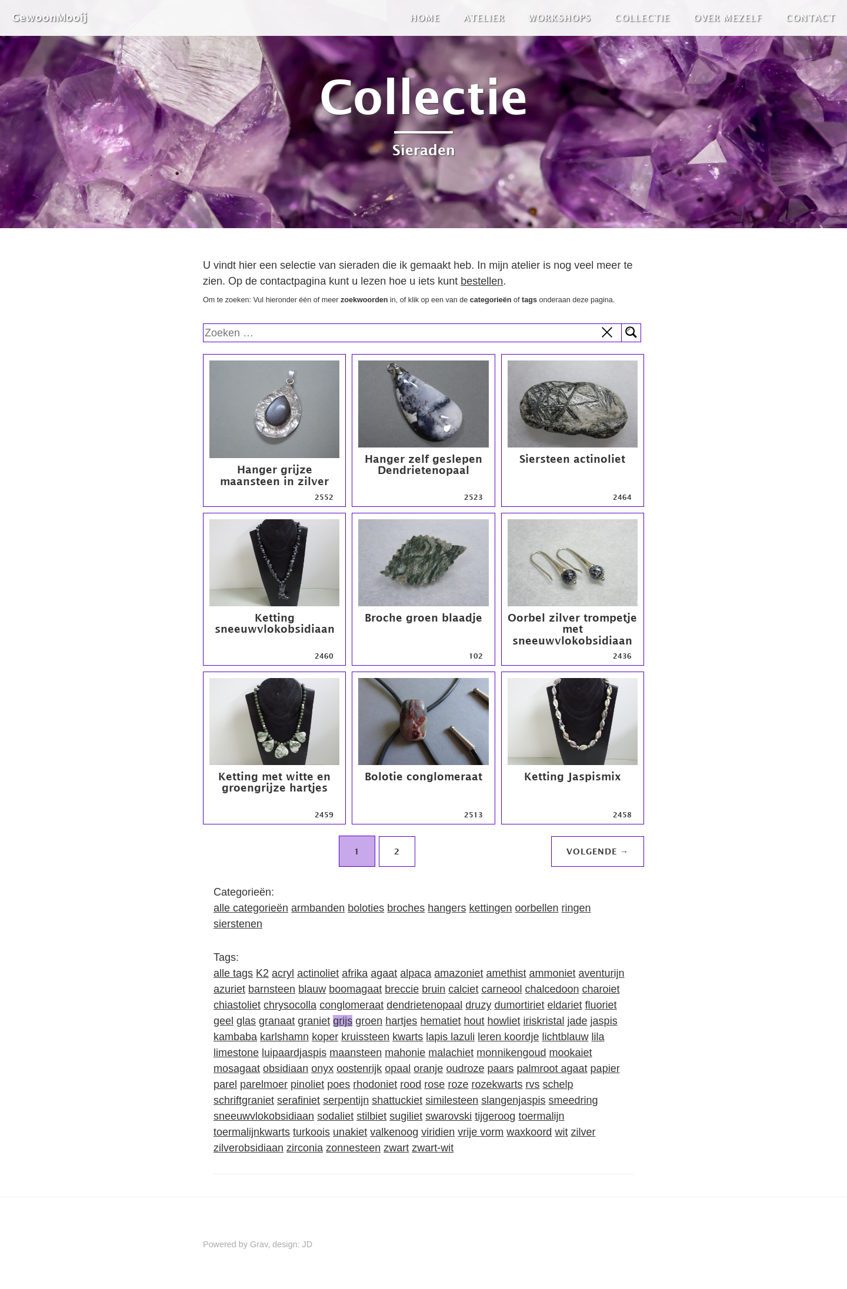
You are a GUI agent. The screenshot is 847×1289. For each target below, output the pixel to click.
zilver (583, 1132)
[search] (412, 332)
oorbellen (536, 908)
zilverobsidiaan (249, 1148)
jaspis (604, 1021)
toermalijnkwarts (252, 1132)
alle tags (233, 973)
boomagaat (355, 989)
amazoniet (458, 973)
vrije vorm (480, 1132)
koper (325, 1037)
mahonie (405, 1052)
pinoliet (307, 1084)
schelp (557, 1084)
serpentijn (346, 1100)
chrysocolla (290, 1005)
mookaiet (570, 1052)
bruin (433, 989)
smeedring (573, 1100)
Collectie (642, 17)
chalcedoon (552, 989)
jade (578, 1021)
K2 (262, 973)
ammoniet (552, 973)
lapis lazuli (450, 1037)
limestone (236, 1052)
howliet (504, 1021)
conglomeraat (351, 1005)
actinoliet (318, 973)
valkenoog (394, 1132)
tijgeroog (495, 1116)
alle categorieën (251, 908)
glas (246, 1021)
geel (224, 1021)
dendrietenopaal (424, 1005)
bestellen (482, 281)
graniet (314, 1021)
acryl (283, 973)
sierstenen (238, 924)
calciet (463, 989)
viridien (438, 1132)
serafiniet (298, 1100)
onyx (322, 1068)
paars (500, 1068)
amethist (506, 973)
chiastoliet (237, 1005)
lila (597, 1037)
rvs (532, 1084)
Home (425, 17)
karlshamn (284, 1037)
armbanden (318, 908)
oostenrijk (359, 1068)
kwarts (407, 1037)
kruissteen (365, 1037)
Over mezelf (727, 17)
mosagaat (237, 1068)
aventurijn (602, 973)
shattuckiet (397, 1100)
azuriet (229, 989)
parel (225, 1084)
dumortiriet (519, 1005)
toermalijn (541, 1116)
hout (473, 1021)
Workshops (559, 17)
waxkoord (529, 1132)
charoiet (601, 989)
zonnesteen (353, 1148)
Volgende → (597, 851)
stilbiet (371, 1116)
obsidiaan (285, 1068)
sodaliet (335, 1116)
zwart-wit (432, 1148)
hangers (447, 908)
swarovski (448, 1116)
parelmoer (264, 1084)
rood (410, 1084)
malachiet (450, 1052)
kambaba (235, 1037)
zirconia (304, 1148)
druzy (478, 1005)
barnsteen (271, 989)
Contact (810, 17)
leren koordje (508, 1037)
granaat (277, 1021)
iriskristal (544, 1021)
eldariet (564, 1005)
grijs (342, 1021)
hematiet (440, 1021)
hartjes (401, 1021)
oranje (428, 1068)
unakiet (350, 1132)
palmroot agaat (552, 1068)
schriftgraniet (244, 1100)
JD (307, 1244)
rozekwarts (496, 1084)
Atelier (484, 17)
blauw (312, 989)
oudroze (465, 1068)
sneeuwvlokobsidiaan (264, 1116)
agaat (384, 973)
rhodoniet (375, 1084)
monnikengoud (511, 1052)
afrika (355, 973)
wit (561, 1132)
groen (368, 1021)
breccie (402, 989)
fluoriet (601, 1005)
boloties (366, 908)
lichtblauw (565, 1037)
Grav (259, 1244)
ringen (576, 908)
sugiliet (405, 1116)
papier (605, 1068)
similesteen (451, 1100)
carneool (501, 989)
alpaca (415, 973)
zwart (396, 1148)
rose (434, 1084)
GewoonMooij (49, 17)
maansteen (355, 1052)
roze (458, 1084)
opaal (398, 1068)
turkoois (311, 1132)
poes (338, 1084)
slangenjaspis (513, 1100)
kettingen (490, 908)
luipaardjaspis (294, 1052)
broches (406, 908)
